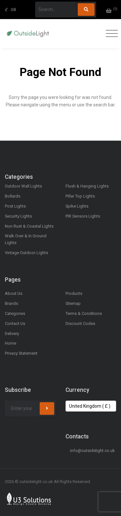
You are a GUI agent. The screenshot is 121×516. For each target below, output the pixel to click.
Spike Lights (77, 206)
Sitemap (73, 303)
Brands (11, 303)
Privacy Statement (21, 353)
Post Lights (15, 206)
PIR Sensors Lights (83, 216)
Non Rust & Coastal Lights (29, 226)
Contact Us (15, 323)
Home (10, 343)
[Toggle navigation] (110, 34)
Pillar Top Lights (80, 196)
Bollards (12, 196)
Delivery (12, 333)
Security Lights (18, 216)
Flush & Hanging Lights (87, 186)
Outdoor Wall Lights (23, 186)
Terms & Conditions (84, 313)
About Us (13, 293)
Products (74, 293)
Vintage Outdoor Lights (26, 252)
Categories (15, 313)
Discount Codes (80, 323)
